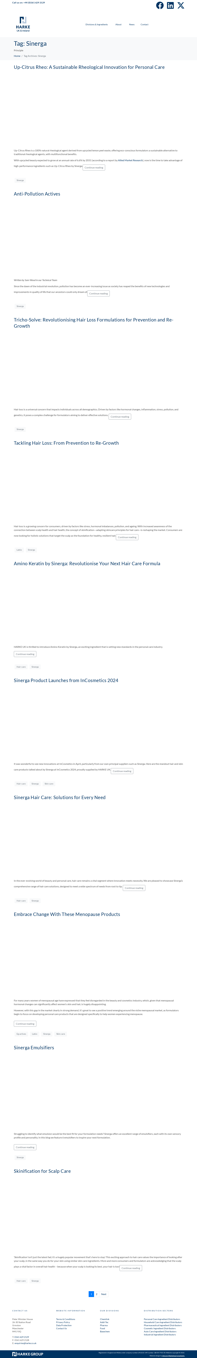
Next (103, 1294)
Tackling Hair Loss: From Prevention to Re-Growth (66, 443)
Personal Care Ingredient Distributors (162, 1319)
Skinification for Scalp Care (42, 1171)
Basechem (105, 1331)
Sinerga (20, 180)
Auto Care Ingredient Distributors (160, 1331)
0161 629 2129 (21, 1337)
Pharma (104, 1325)
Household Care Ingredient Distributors (163, 1322)
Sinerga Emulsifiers (34, 1047)
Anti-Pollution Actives (37, 193)
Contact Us (61, 1328)
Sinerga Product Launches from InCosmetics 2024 (66, 680)
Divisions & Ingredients (97, 24)
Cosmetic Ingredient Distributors (160, 1328)
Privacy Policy (63, 1322)
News (132, 24)
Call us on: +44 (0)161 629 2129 (28, 2)
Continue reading (94, 167)
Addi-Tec (104, 1322)
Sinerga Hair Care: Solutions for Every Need (60, 797)
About (118, 24)
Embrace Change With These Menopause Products (67, 914)
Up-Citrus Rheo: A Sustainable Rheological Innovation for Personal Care (89, 67)
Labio (19, 549)
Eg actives (21, 1034)
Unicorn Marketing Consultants (173, 1356)
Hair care (21, 666)
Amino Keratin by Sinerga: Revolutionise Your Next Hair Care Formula (87, 563)
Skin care (49, 783)
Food (102, 1328)
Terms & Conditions (65, 1319)
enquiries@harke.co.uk (25, 1343)
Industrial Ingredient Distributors (160, 1334)
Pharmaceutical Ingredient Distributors (163, 1325)
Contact (144, 24)
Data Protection (64, 1325)
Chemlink (104, 1319)
